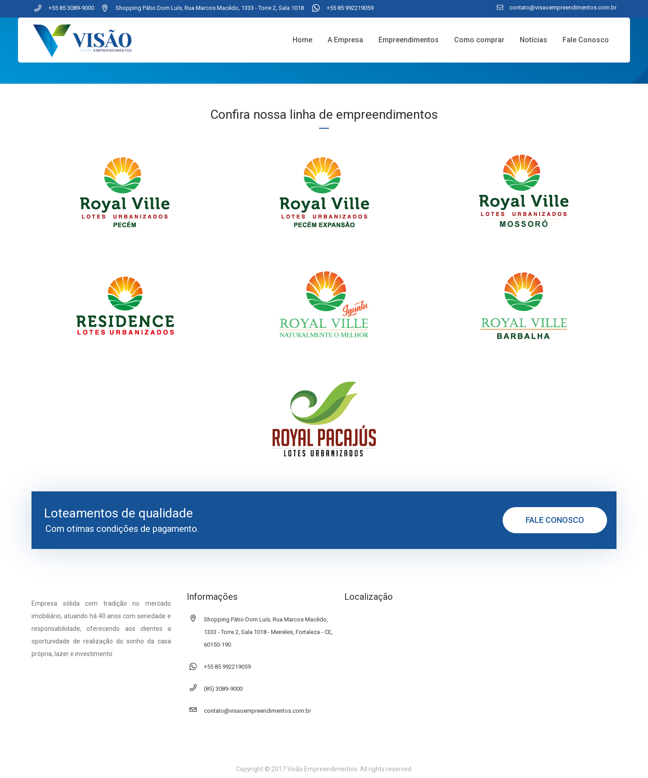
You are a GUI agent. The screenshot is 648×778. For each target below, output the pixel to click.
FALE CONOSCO (555, 520)
